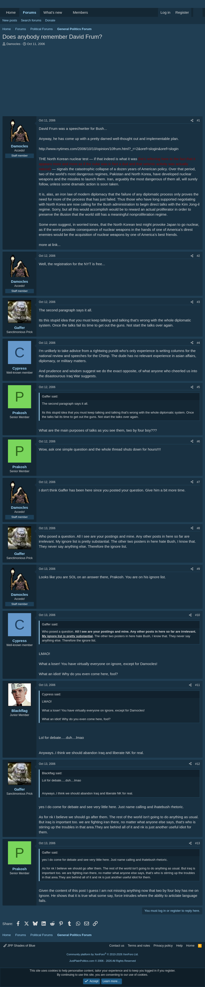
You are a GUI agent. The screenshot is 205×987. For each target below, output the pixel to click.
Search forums (31, 20)
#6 (198, 441)
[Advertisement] (102, 82)
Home (11, 12)
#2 (198, 256)
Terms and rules (139, 945)
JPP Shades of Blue (19, 945)
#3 (198, 302)
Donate (50, 20)
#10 (197, 615)
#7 (198, 482)
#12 (197, 764)
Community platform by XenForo (102, 954)
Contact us (116, 945)
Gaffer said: (50, 396)
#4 (198, 343)
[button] (65, 12)
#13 (197, 843)
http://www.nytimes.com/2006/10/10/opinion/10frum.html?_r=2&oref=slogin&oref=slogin (108, 149)
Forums (29, 12)
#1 (198, 120)
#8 (198, 528)
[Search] (198, 12)
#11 (197, 685)
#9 (198, 569)
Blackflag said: (52, 773)
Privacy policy (163, 945)
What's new (52, 12)
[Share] (192, 120)
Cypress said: (51, 694)
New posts (9, 20)
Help (179, 945)
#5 (198, 387)
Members (80, 12)
